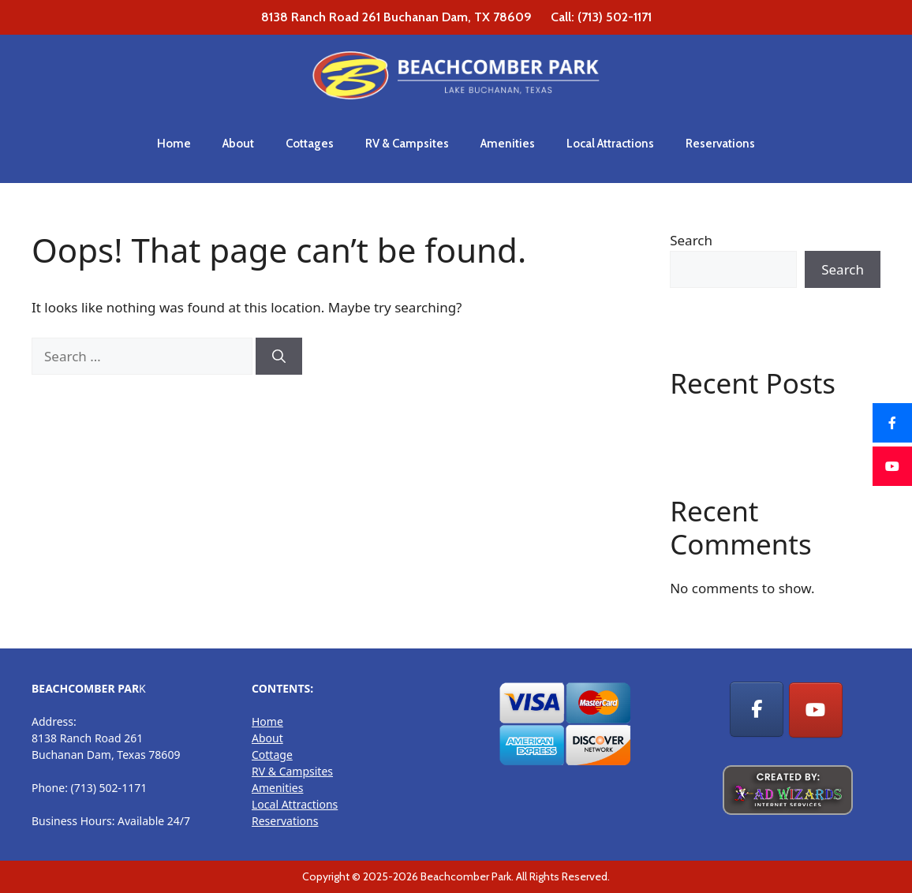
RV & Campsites (407, 143)
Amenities (507, 143)
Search (691, 240)
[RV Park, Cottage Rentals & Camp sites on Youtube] (816, 710)
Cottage (272, 754)
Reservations (720, 143)
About (238, 143)
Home (174, 143)
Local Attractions (610, 143)
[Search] (279, 357)
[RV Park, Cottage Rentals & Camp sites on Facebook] (756, 709)
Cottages (310, 143)
